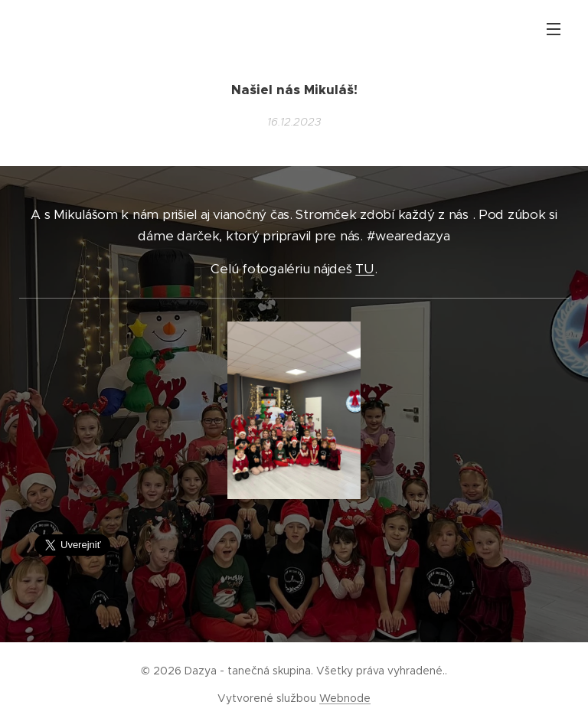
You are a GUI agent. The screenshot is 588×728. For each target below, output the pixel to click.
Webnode (345, 698)
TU (364, 268)
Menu (553, 29)
